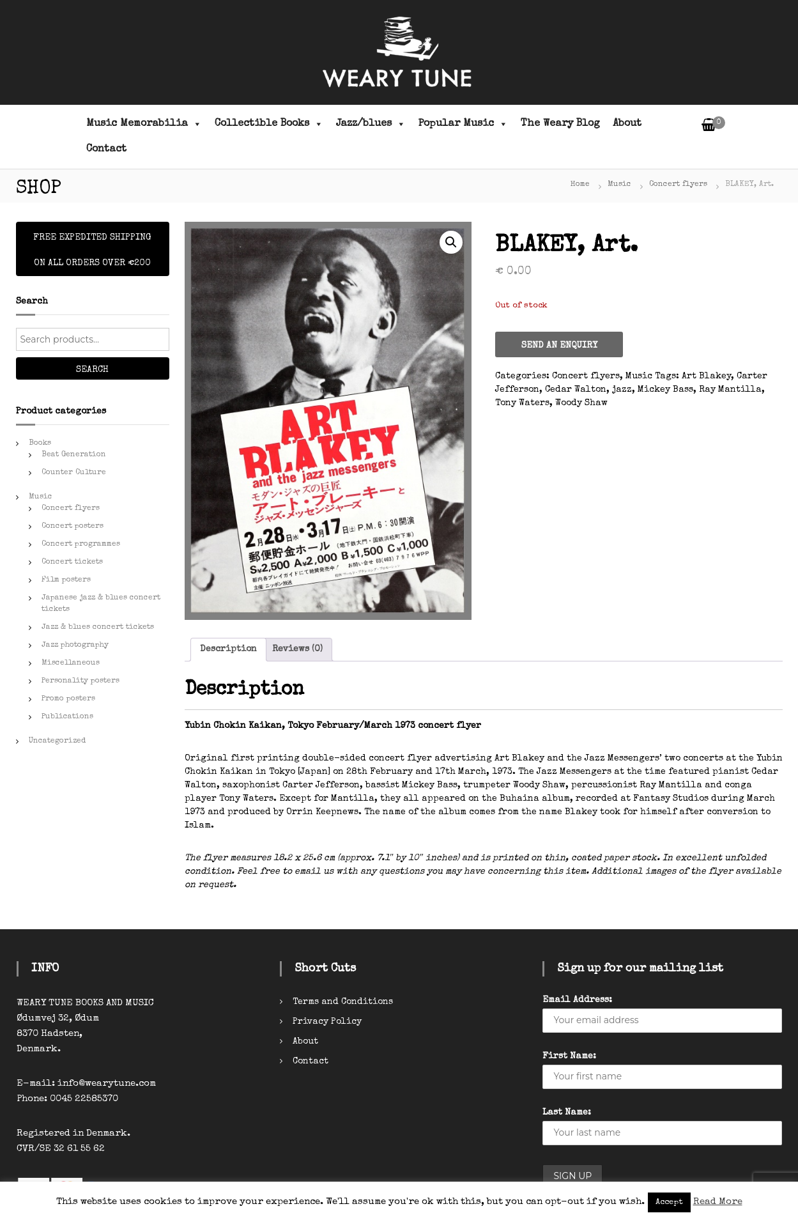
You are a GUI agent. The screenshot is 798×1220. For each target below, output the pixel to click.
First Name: (569, 1056)
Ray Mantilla (730, 389)
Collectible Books (269, 124)
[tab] (228, 649)
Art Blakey (706, 376)
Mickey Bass (665, 389)
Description (228, 649)
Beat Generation (74, 455)
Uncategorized (57, 741)
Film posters (66, 580)
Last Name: (566, 1112)
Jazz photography (75, 645)
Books (40, 443)
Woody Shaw (581, 403)
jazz (622, 389)
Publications (67, 717)
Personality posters (80, 681)
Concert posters (73, 526)
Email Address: (577, 1000)
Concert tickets (72, 562)
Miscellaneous (71, 663)
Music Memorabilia (144, 124)
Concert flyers (678, 185)
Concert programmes (81, 544)
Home (580, 185)
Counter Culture (74, 473)
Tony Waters (522, 403)
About (627, 124)
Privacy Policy (327, 1021)
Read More (717, 1202)
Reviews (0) (297, 649)
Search (92, 370)
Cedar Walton (575, 389)
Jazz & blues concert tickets (98, 627)
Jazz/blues (371, 124)
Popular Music (463, 124)
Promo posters (68, 699)
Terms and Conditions (343, 1002)
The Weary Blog (560, 124)
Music (619, 185)
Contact (106, 149)
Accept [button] (669, 1202)
